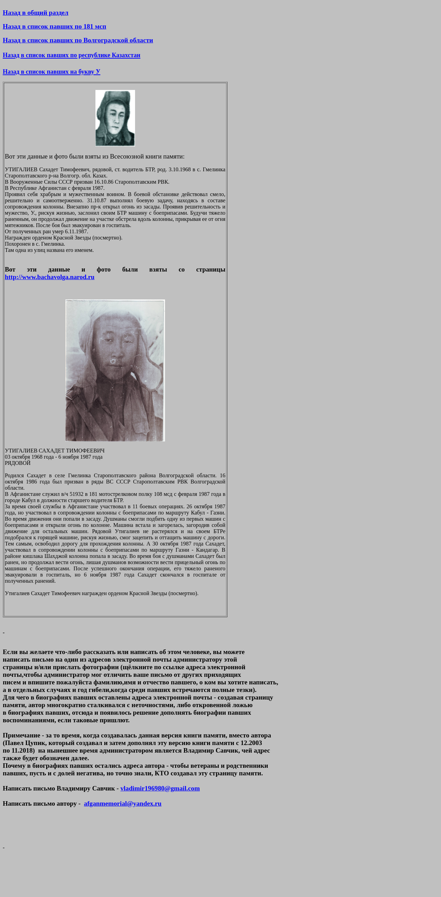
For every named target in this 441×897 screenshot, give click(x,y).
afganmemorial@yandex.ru (123, 803)
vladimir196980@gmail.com (159, 788)
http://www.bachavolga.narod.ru (49, 277)
